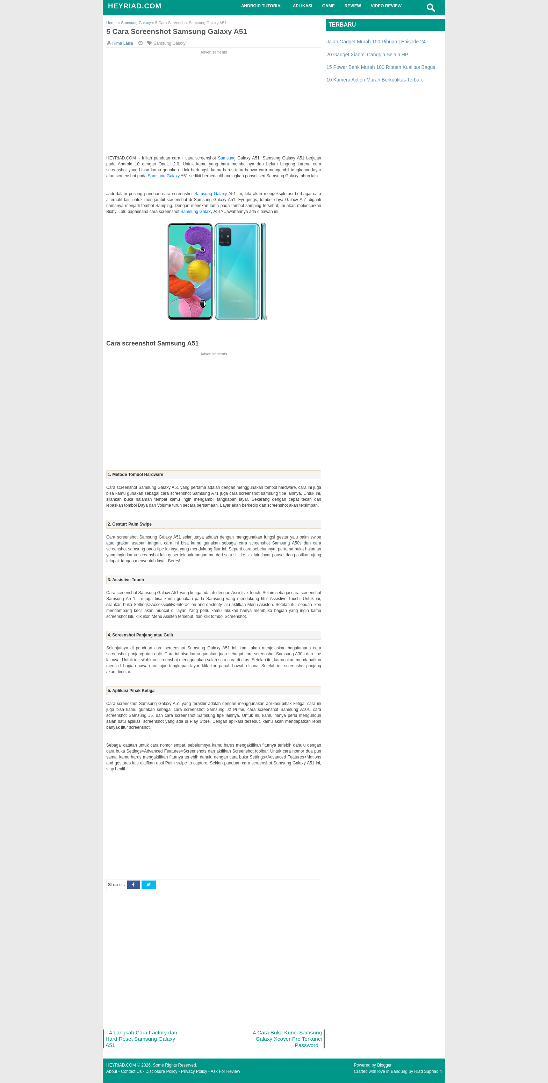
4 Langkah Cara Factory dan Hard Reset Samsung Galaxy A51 (141, 1038)
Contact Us (131, 1071)
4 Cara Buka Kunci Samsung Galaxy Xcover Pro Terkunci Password (287, 1038)
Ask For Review (225, 1071)
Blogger (384, 1065)
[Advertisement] (213, 105)
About (111, 1071)
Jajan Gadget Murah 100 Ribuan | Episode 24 (376, 41)
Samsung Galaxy (169, 43)
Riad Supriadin (428, 1071)
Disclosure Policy (161, 1071)
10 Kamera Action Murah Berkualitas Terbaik (374, 80)
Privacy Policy (194, 1071)
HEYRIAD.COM (134, 6)
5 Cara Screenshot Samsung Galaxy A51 (176, 31)
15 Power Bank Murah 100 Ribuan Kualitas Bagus (380, 67)
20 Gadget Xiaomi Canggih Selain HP (367, 54)
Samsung (227, 158)
